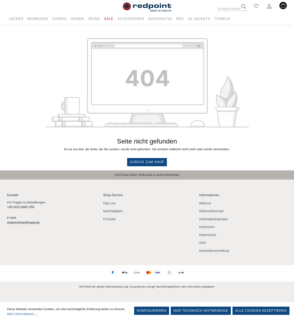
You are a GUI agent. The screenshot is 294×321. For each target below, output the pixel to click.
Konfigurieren (151, 310)
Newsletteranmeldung (214, 250)
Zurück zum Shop (147, 162)
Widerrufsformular (211, 211)
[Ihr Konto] (269, 6)
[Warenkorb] (283, 6)
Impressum (206, 226)
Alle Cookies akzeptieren (261, 310)
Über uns (109, 203)
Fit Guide (109, 219)
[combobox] (233, 7)
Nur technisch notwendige (200, 310)
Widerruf (205, 203)
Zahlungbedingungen (213, 219)
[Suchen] (244, 6)
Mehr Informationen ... (22, 313)
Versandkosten (137, 286)
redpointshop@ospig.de (23, 222)
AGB (202, 242)
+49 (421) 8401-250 (20, 207)
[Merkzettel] (256, 6)
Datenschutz (207, 234)
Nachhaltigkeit (112, 211)
